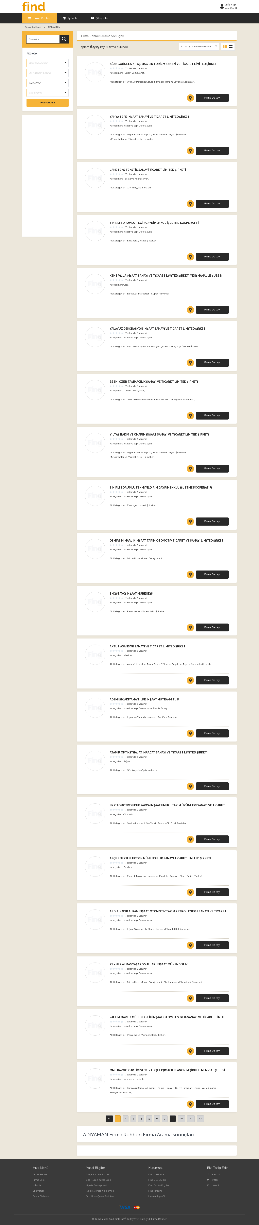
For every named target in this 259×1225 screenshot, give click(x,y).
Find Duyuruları (157, 1179)
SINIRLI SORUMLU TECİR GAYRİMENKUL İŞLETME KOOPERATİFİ (154, 222)
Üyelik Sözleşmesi (96, 1185)
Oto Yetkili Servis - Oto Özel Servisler (166, 823)
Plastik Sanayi (160, 708)
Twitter (212, 1179)
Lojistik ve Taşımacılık (205, 1088)
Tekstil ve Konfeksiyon (135, 178)
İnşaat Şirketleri (177, 134)
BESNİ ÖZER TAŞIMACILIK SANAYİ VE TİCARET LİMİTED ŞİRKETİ (154, 381)
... (173, 1118)
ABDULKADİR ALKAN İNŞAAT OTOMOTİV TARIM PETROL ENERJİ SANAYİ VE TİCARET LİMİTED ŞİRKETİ (180, 911)
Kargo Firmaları (166, 1088)
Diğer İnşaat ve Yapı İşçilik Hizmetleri (147, 134)
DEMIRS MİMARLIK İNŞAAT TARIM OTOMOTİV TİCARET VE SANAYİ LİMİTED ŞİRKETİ (167, 540)
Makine (127, 655)
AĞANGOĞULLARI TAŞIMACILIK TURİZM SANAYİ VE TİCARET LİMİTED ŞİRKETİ (164, 64)
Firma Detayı (212, 97)
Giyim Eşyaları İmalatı (139, 187)
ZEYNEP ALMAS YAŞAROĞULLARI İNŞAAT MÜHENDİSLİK (149, 964)
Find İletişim (155, 1190)
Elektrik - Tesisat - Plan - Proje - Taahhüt (181, 876)
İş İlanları (71, 18)
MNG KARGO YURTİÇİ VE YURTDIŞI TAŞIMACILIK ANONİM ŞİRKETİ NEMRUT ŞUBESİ (167, 1070)
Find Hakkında (156, 1174)
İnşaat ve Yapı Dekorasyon (137, 125)
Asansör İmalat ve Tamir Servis (143, 664)
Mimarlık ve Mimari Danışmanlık (144, 558)
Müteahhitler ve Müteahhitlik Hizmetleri (132, 139)
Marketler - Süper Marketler (153, 293)
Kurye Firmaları (183, 1088)
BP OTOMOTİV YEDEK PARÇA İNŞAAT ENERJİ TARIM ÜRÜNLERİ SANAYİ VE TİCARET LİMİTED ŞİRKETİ (179, 805)
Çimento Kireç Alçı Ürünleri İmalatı (179, 346)
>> (200, 1118)
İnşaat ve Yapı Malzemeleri (141, 717)
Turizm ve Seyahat (133, 72)
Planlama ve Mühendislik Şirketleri (146, 611)
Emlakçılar (132, 240)
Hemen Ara (47, 102)
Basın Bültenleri (41, 1196)
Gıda (125, 284)
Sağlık (126, 761)
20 (190, 1118)
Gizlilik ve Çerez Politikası (100, 1196)
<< (109, 1118)
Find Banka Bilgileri (159, 1185)
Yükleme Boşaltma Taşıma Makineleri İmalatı (186, 664)
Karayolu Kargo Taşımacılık (141, 1088)
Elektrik (127, 867)
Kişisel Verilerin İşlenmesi (100, 1190)
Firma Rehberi (39, 18)
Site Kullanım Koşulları (98, 1179)
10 (181, 1118)
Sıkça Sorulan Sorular (97, 1174)
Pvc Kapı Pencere (167, 717)
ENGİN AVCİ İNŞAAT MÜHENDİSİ (132, 593)
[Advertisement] (47, 176)
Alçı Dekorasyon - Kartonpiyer (143, 346)
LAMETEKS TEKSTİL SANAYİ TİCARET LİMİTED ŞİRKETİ (148, 169)
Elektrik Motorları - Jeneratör (142, 876)
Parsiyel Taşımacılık (120, 1092)
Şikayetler (100, 18)
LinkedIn (213, 1185)
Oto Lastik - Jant (136, 823)
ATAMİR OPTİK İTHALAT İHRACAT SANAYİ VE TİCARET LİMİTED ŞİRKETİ (159, 752)
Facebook (214, 1174)
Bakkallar (132, 293)
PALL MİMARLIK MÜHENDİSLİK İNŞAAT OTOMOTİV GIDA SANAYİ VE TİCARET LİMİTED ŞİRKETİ (174, 1017)
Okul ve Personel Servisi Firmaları (145, 81)
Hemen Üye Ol (156, 1196)
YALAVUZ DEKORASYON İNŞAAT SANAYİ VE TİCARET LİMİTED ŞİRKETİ (158, 328)
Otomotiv (128, 814)
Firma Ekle (39, 1179)
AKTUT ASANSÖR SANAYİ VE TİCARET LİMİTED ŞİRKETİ (148, 646)
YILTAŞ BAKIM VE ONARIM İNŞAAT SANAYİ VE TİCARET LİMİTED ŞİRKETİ (159, 434)
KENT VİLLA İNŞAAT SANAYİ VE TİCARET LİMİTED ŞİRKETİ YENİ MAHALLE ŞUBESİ (166, 275)
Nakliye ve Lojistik (133, 1079)
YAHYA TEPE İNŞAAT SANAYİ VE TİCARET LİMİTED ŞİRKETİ (150, 116)
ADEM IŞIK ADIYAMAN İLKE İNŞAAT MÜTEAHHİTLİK (144, 699)
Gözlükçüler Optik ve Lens (142, 770)
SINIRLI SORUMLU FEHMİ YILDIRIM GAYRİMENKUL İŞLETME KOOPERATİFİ (161, 487)
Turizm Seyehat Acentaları (179, 81)
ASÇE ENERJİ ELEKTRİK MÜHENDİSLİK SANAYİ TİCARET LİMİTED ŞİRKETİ (160, 858)
